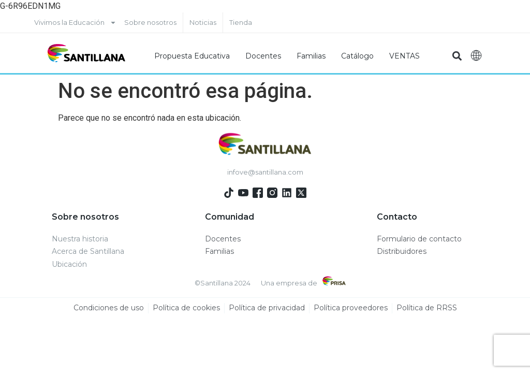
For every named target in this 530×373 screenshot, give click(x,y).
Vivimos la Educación (75, 22)
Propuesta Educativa (192, 56)
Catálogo (357, 56)
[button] (456, 55)
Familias (311, 56)
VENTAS (404, 56)
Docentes (263, 56)
